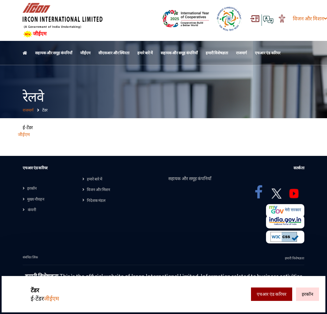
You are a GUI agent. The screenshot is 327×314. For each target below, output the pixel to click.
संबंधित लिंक (30, 257)
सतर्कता (298, 168)
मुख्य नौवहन (35, 199)
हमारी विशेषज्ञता (217, 52)
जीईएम (35, 34)
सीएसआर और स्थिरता (113, 52)
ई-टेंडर (45, 294)
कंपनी (31, 209)
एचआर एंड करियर (267, 52)
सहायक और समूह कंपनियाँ (53, 52)
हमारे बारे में (145, 52)
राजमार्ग (241, 52)
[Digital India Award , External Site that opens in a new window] (186, 19)
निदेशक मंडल (96, 200)
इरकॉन (32, 188)
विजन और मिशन (302, 18)
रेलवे (33, 96)
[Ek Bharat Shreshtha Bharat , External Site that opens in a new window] (229, 18)
